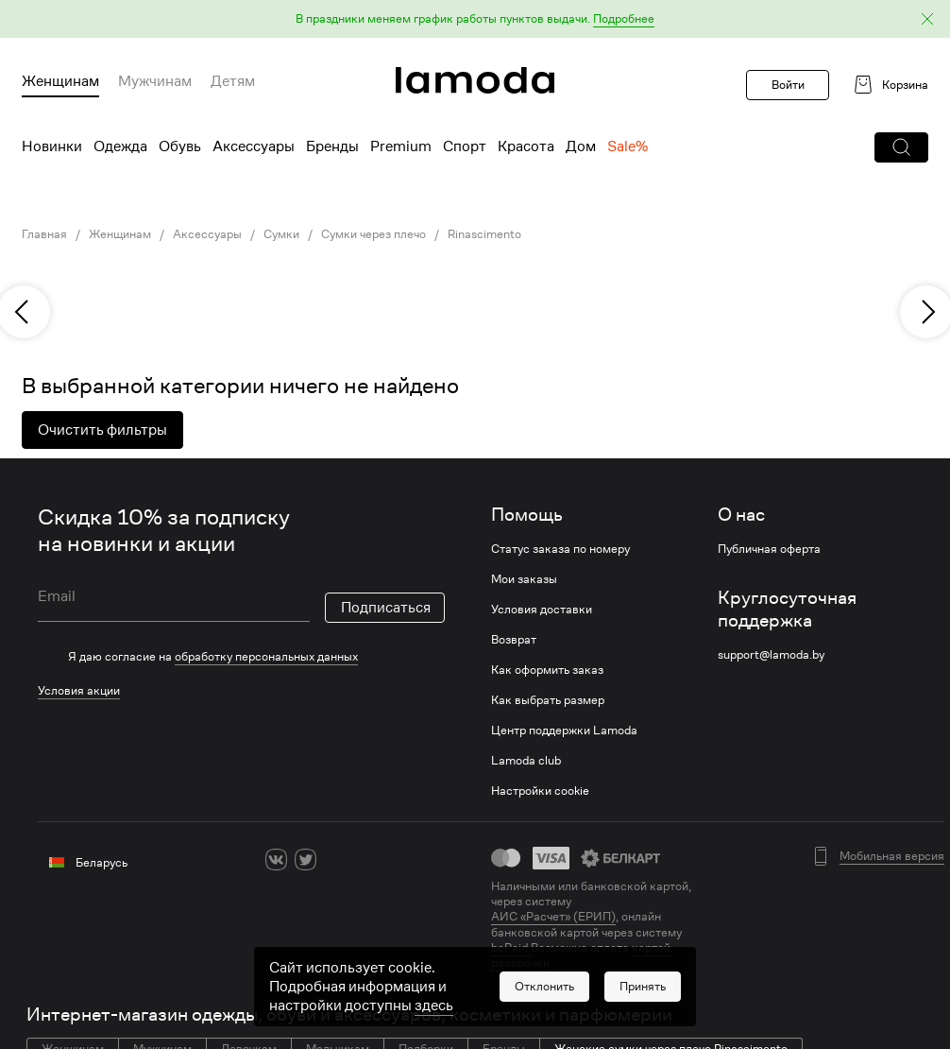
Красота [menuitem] (526, 146)
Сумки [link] (281, 234)
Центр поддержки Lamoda (564, 730)
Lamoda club (526, 760)
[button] (475, 19)
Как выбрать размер (547, 700)
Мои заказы (524, 579)
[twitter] (305, 859)
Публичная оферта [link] (769, 549)
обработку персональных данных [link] (266, 656)
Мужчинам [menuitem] (155, 81)
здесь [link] (434, 1005)
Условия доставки (541, 609)
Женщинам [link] (120, 234)
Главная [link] (44, 234)
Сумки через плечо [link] (373, 234)
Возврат (513, 639)
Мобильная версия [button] (892, 856)
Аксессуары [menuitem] (253, 146)
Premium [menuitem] (401, 146)
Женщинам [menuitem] (60, 81)
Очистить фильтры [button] (102, 430)
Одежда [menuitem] (120, 146)
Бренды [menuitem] (332, 146)
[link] (475, 80)
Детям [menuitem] (233, 81)
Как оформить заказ (547, 670)
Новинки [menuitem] (52, 146)
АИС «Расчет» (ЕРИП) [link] (553, 916)
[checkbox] (241, 656)
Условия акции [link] (79, 690)
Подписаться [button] (386, 607)
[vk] (276, 859)
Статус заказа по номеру (560, 549)
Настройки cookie (540, 791)
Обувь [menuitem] (180, 146)
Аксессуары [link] (207, 234)
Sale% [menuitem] (627, 146)
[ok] (335, 859)
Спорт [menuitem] (464, 146)
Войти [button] (788, 85)
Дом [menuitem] (581, 146)
